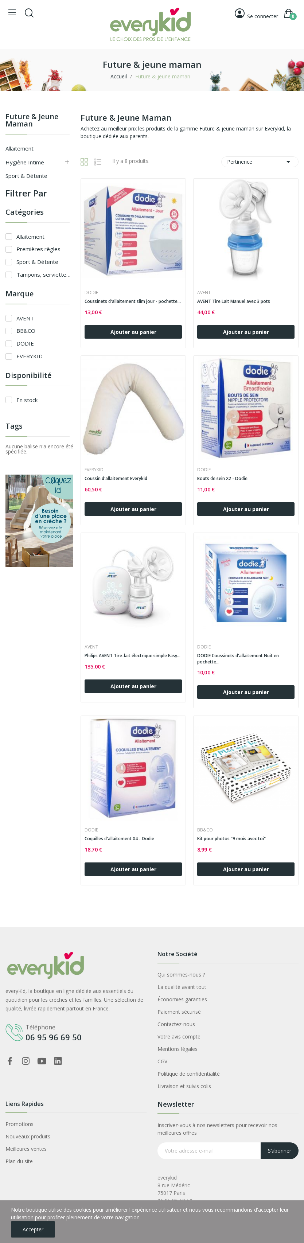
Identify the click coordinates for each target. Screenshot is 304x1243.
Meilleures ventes (26, 1148)
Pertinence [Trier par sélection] (260, 161)
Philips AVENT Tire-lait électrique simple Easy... (132, 656)
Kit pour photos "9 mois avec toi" (231, 839)
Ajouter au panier (133, 331)
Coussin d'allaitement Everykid (116, 479)
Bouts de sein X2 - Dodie (222, 479)
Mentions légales (177, 1048)
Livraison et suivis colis (184, 1086)
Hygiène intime (24, 162)
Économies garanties (182, 999)
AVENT (25, 318)
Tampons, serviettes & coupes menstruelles (44, 274)
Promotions (19, 1124)
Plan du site (19, 1161)
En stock (27, 400)
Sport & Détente (26, 175)
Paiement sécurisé (179, 1011)
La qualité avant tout (181, 986)
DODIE (25, 343)
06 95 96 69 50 (54, 1037)
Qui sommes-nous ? (181, 974)
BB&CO (25, 330)
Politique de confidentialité (188, 1073)
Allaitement (19, 148)
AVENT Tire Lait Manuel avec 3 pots (233, 301)
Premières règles (38, 249)
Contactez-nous (176, 1024)
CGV (162, 1061)
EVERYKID (29, 356)
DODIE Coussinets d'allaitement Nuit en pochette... (238, 659)
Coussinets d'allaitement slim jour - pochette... (133, 301)
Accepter (33, 1229)
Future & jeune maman (31, 121)
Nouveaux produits (27, 1136)
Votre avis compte (178, 1036)
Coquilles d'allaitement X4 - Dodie (119, 839)
